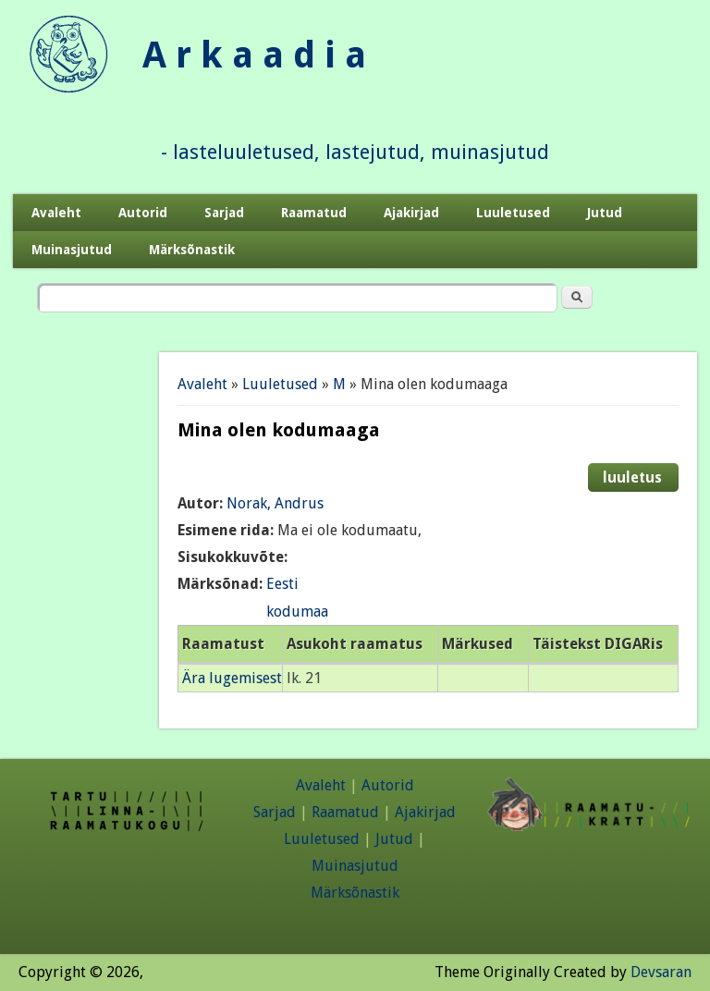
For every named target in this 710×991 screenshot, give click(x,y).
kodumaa (297, 611)
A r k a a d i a (254, 55)
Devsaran (661, 972)
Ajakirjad (411, 212)
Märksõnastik (192, 249)
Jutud (604, 212)
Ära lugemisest (232, 678)
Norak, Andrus (275, 503)
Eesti (282, 584)
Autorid (142, 212)
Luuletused (513, 212)
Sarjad (224, 212)
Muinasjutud (71, 249)
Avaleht (56, 212)
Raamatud (314, 212)
